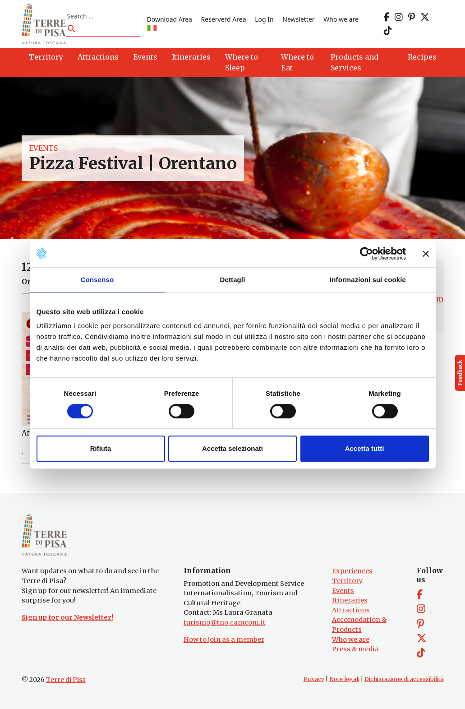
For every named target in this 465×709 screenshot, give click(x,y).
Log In (264, 19)
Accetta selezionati (232, 448)
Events (43, 148)
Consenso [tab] (97, 279)
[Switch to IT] (152, 28)
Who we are (341, 19)
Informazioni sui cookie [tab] (368, 279)
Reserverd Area (223, 19)
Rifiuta (100, 448)
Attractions (351, 610)
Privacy (314, 679)
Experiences (352, 571)
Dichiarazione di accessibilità (404, 679)
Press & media (355, 649)
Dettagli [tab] (232, 279)
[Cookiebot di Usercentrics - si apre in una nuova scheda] (366, 253)
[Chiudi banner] (426, 253)
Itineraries (350, 600)
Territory (347, 581)
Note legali (344, 679)
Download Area (169, 19)
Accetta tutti (364, 448)
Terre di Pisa (66, 680)
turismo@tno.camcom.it (225, 622)
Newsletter (298, 19)
